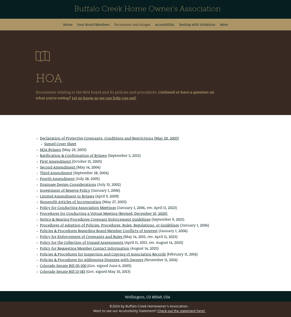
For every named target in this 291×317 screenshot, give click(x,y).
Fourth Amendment (57, 178)
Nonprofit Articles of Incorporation (70, 201)
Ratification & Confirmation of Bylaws (73, 155)
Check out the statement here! (181, 311)
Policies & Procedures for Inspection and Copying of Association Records (103, 254)
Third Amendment (56, 172)
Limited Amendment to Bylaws (67, 196)
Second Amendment (58, 167)
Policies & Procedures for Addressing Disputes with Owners (91, 259)
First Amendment (56, 161)
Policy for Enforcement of (63, 236)
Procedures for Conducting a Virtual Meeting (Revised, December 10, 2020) (104, 213)
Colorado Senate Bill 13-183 (62, 271)
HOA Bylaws (50, 149)
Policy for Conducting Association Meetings (78, 207)
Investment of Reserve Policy (65, 190)
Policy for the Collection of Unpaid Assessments (82, 242)
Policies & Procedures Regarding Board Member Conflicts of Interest (99, 230)
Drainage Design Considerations (68, 184)
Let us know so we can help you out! (104, 98)
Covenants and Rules (104, 236)
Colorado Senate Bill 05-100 (63, 265)
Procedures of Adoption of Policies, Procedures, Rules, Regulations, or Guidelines (109, 225)
